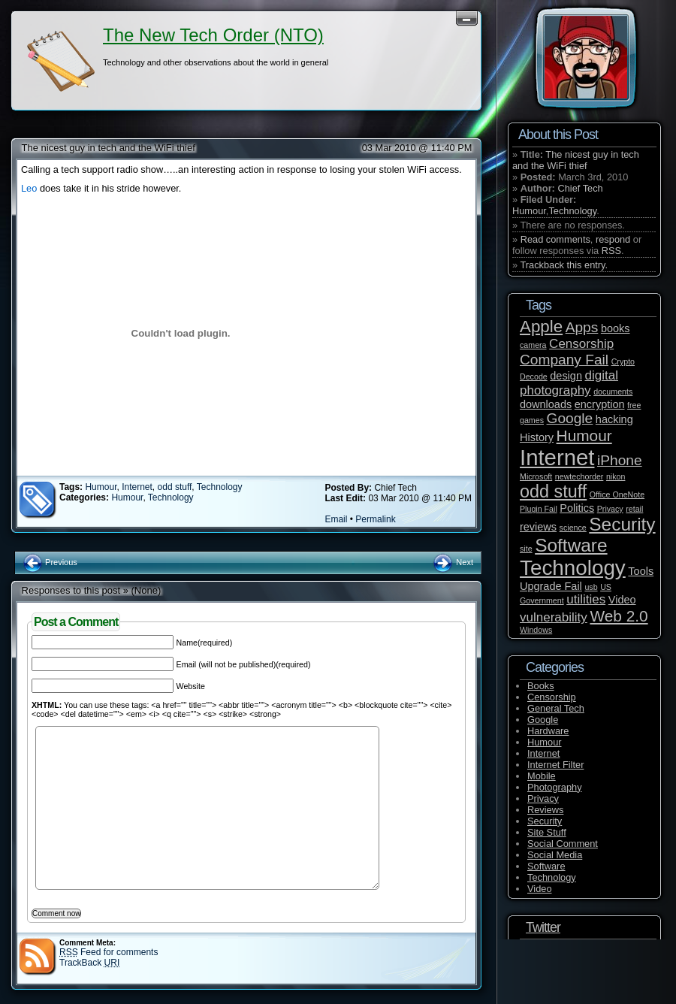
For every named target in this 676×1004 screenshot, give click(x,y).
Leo (30, 188)
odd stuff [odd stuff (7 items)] (553, 491)
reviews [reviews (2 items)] (538, 527)
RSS (611, 250)
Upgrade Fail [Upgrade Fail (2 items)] (551, 586)
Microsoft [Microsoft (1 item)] (536, 476)
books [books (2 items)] (615, 328)
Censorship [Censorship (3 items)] (581, 344)
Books (540, 685)
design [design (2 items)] (566, 376)
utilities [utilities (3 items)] (585, 599)
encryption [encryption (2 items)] (600, 404)
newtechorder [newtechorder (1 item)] (579, 476)
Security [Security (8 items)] (622, 524)
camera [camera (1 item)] (533, 344)
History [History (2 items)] (537, 437)
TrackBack (89, 962)
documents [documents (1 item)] (612, 391)
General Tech (555, 708)
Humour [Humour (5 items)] (584, 435)
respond (613, 239)
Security (544, 821)
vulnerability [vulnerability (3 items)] (553, 617)
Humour (100, 487)
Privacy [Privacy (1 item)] (610, 508)
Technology (220, 487)
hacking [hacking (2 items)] (614, 419)
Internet (137, 487)
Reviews (545, 809)
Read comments (555, 239)
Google (542, 719)
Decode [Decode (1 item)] (534, 376)
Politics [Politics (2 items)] (577, 508)
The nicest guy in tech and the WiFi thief (108, 147)
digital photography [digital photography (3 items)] (569, 383)
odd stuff (175, 487)
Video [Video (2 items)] (622, 600)
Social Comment (562, 843)
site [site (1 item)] (526, 548)
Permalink (375, 519)
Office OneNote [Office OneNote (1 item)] (617, 494)
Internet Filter (555, 764)
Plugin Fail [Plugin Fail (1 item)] (538, 508)
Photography (554, 787)
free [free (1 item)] (634, 405)
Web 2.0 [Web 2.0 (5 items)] (618, 615)
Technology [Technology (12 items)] (573, 567)
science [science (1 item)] (573, 527)
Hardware (548, 730)
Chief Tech (579, 188)
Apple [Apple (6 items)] (541, 326)
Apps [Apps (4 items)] (582, 327)
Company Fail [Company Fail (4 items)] (564, 359)
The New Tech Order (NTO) (213, 35)
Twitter (543, 927)
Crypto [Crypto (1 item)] (623, 361)
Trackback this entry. (564, 265)
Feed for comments (108, 952)
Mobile (541, 776)
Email (335, 519)
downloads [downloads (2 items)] (546, 404)
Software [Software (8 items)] (571, 545)
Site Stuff (546, 832)
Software (546, 866)
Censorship (551, 697)
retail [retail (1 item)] (634, 508)
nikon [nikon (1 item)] (615, 476)
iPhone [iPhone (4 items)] (619, 460)
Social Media (554, 854)
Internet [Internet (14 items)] (557, 457)
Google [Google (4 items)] (570, 418)
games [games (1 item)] (532, 420)
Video (539, 888)
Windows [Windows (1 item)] (536, 629)
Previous (50, 562)
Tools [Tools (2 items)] (640, 571)
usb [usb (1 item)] (590, 586)
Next (452, 562)
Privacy (543, 798)
